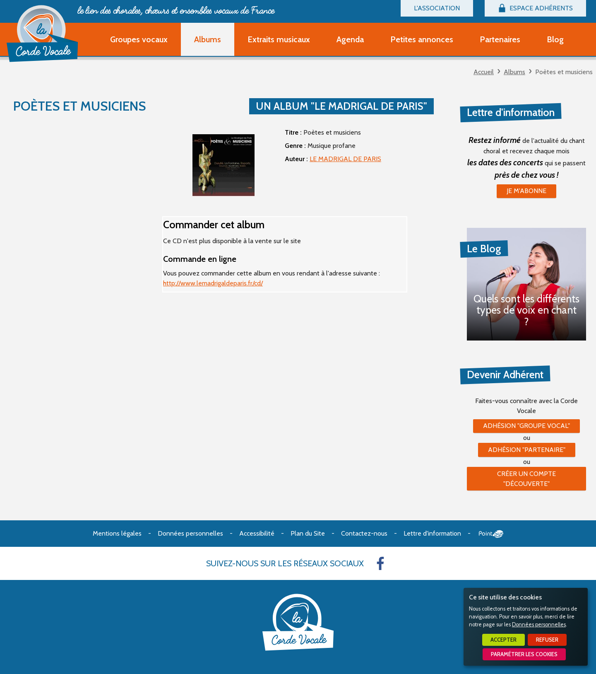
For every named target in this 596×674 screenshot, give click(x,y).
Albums (514, 72)
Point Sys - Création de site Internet (491, 534)
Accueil (483, 72)
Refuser (547, 640)
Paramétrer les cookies (524, 654)
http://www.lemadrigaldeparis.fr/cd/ (213, 283)
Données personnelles (539, 624)
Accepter (503, 640)
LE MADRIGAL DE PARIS (345, 159)
